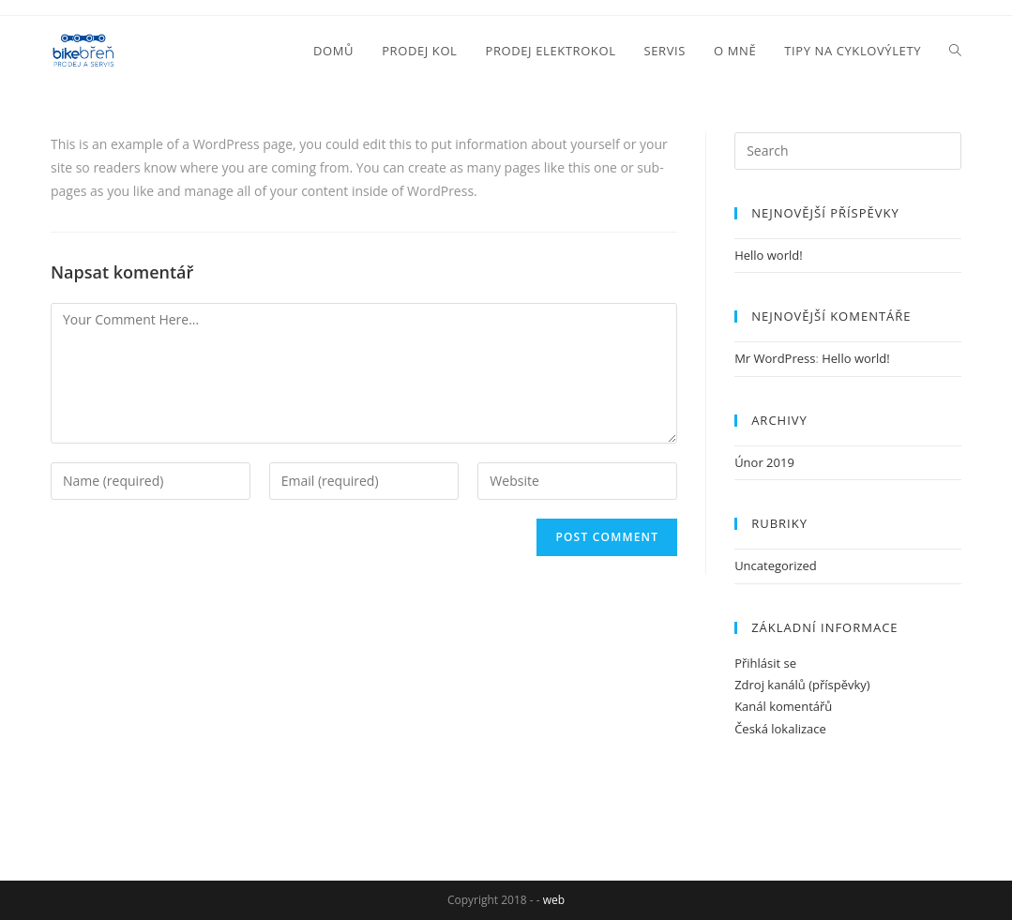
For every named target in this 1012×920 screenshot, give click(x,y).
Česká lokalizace (780, 728)
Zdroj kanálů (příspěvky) (802, 684)
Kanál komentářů (783, 706)
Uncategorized (775, 565)
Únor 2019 (764, 462)
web (554, 900)
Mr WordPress (774, 358)
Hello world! (768, 255)
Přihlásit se (765, 663)
